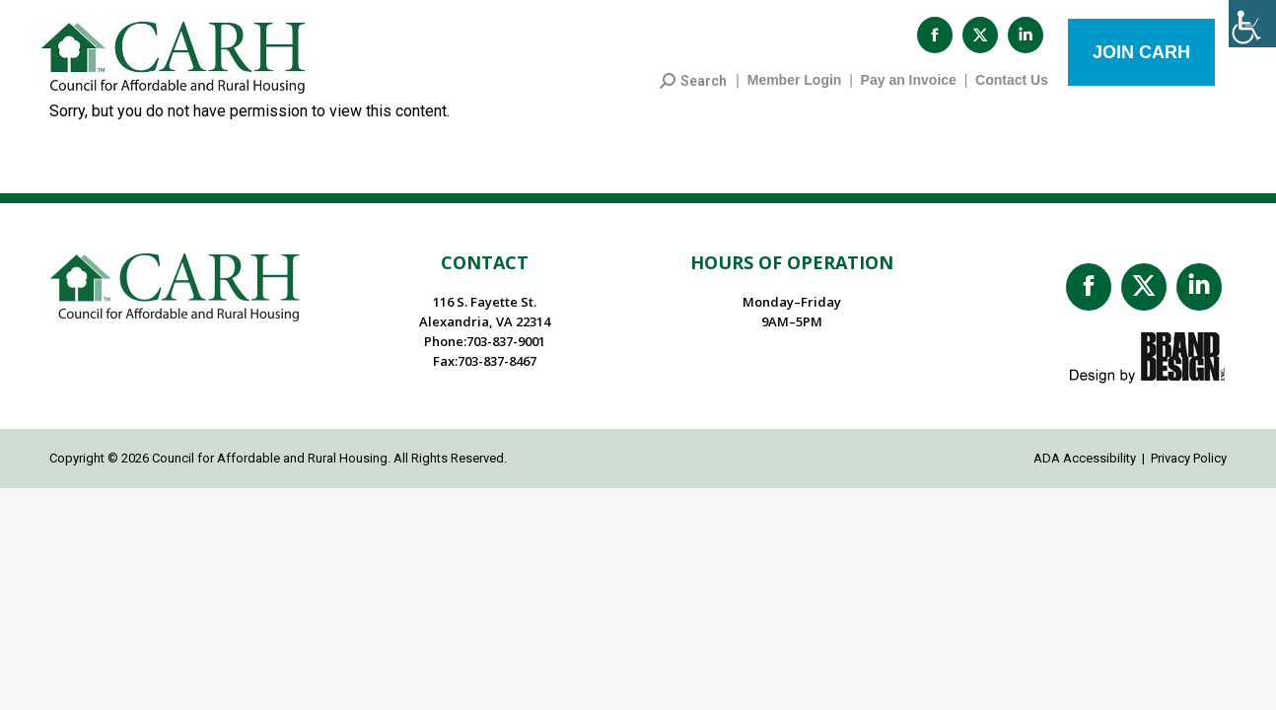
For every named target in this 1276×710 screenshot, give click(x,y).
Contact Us (1011, 90)
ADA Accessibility (1084, 468)
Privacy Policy (1189, 468)
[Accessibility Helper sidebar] (1252, 23)
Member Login (794, 90)
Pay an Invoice (909, 90)
